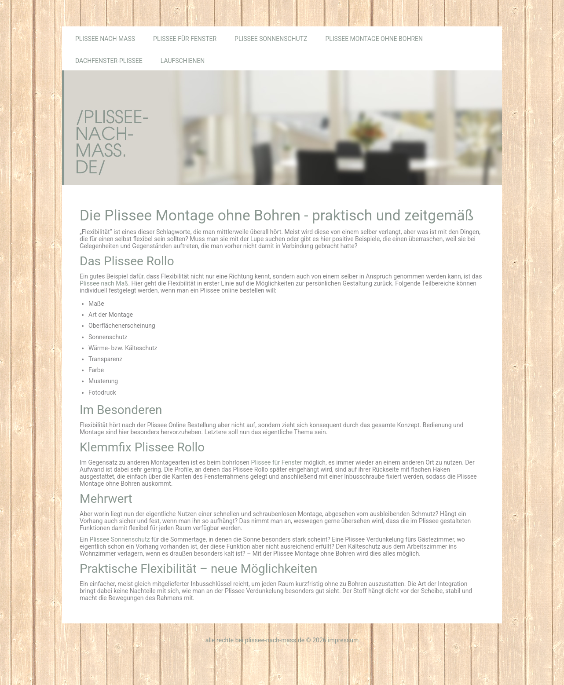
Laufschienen (183, 60)
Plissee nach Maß (105, 38)
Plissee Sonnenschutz (270, 38)
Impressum (343, 640)
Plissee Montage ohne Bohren (374, 38)
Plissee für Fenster (184, 38)
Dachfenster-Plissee (109, 60)
